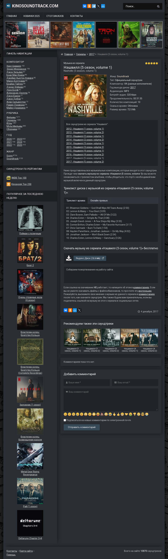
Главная (12, 16)
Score (10, 155)
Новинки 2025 (31, 16)
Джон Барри (13, 96)
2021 (9, 142)
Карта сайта (26, 551)
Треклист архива (75, 200)
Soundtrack (13, 158)
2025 (19, 145)
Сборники (12, 129)
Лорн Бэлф (13, 90)
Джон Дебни (14, 99)
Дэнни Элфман (15, 87)
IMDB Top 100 (18, 177)
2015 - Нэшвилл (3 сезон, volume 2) (85, 147)
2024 (19, 142)
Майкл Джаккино (16, 108)
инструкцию (145, 291)
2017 (133, 87)
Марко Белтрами (16, 81)
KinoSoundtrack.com (32, 5)
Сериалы (11, 120)
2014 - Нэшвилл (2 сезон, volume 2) (85, 139)
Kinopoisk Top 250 (21, 184)
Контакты (76, 16)
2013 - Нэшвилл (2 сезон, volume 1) (85, 136)
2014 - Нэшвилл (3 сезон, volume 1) (85, 143)
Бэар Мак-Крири (15, 75)
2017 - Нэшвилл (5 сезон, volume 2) (85, 161)
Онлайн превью (99, 200)
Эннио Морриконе (16, 69)
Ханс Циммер (14, 66)
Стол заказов (55, 16)
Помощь (11, 554)
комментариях (141, 287)
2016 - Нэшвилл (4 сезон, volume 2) (85, 154)
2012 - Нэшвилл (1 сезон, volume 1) (85, 128)
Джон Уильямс (15, 72)
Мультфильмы (14, 126)
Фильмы (11, 117)
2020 (9, 139)
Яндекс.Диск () (90, 258)
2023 (19, 139)
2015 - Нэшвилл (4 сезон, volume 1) (85, 150)
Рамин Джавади (16, 105)
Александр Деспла (17, 93)
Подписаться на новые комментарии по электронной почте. (97, 420)
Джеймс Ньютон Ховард (20, 78)
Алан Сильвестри (16, 102)
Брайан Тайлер (15, 84)
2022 (9, 145)
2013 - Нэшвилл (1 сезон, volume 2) (85, 132)
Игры (9, 123)
